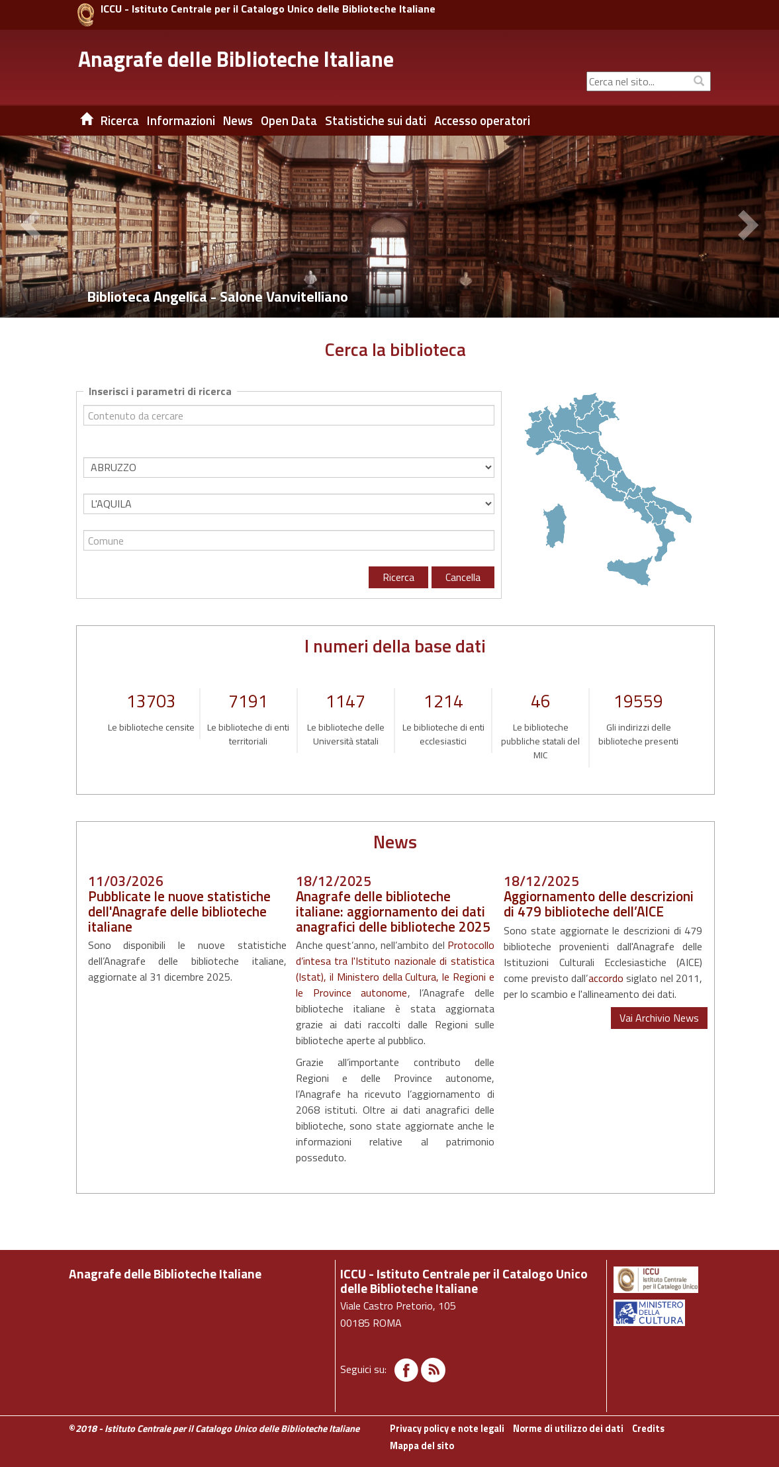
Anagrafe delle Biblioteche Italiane (236, 59)
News (238, 120)
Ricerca (398, 577)
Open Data (289, 120)
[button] (33, 227)
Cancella (463, 577)
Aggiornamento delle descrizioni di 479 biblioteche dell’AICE (599, 903)
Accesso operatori (482, 120)
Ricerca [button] (120, 120)
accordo (605, 978)
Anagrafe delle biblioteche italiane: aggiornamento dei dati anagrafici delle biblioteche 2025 (393, 911)
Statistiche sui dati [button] (375, 120)
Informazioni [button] (181, 120)
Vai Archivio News (659, 1018)
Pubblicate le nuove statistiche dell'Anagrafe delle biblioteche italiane (179, 911)
